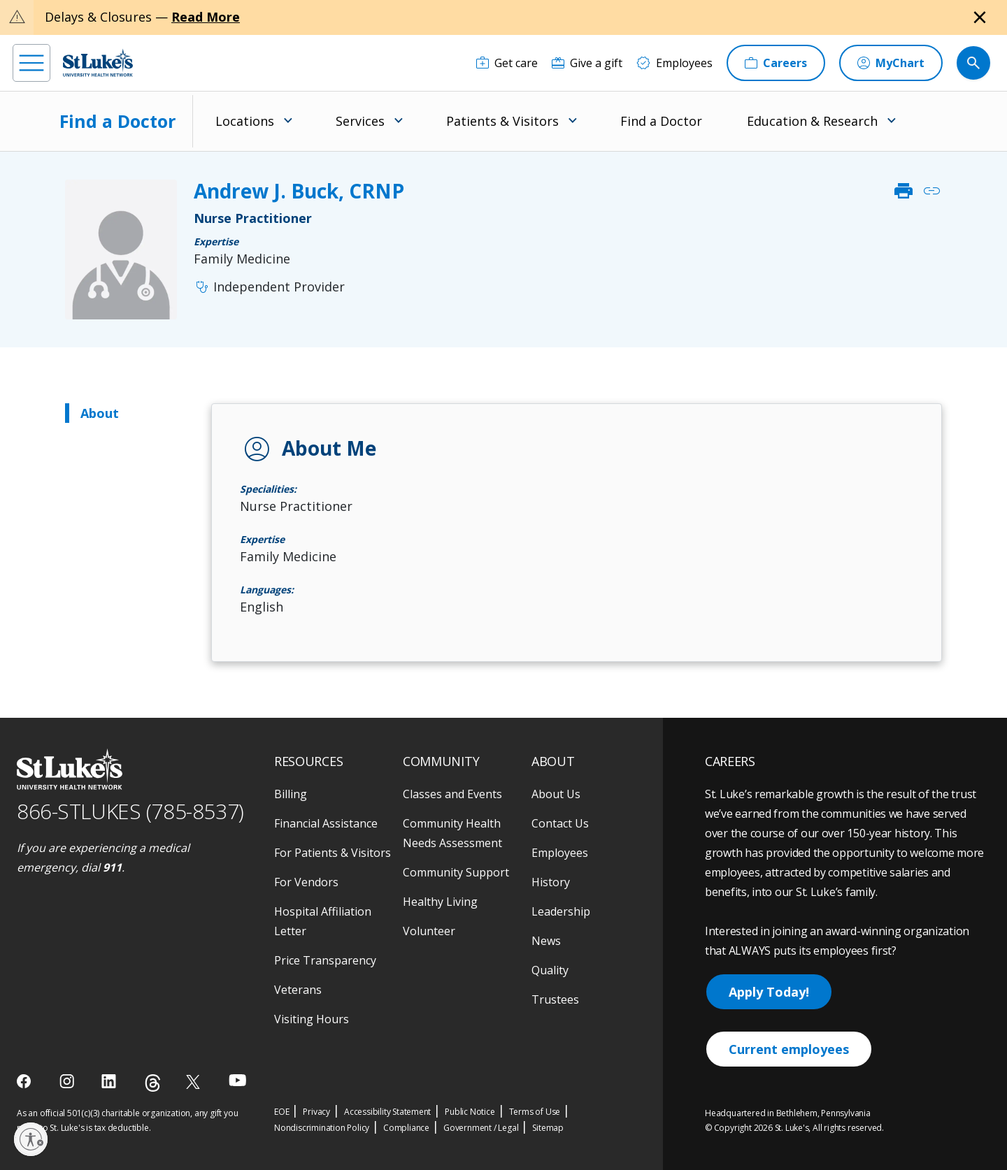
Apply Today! (769, 991)
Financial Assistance (326, 823)
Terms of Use (535, 1112)
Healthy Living (440, 901)
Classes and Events (452, 794)
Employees (559, 852)
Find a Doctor (117, 121)
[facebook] (25, 1081)
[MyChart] (891, 63)
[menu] (31, 63)
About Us (555, 794)
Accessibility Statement (387, 1112)
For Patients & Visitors (332, 852)
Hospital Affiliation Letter (322, 921)
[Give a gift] (587, 63)
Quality (550, 970)
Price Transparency (325, 960)
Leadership (560, 911)
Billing (290, 794)
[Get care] (507, 63)
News (546, 940)
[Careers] (776, 63)
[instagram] (68, 1081)
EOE (281, 1112)
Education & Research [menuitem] (812, 121)
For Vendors (306, 882)
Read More (205, 16)
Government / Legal (480, 1128)
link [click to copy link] (931, 191)
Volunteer (429, 931)
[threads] (153, 1083)
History (550, 882)
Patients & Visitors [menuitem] (502, 121)
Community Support (456, 872)
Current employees (789, 1049)
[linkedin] (110, 1081)
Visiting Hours (311, 1019)
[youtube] (237, 1080)
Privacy (316, 1112)
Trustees (555, 999)
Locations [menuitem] (244, 121)
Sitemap (548, 1128)
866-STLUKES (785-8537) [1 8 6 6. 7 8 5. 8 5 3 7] (130, 811)
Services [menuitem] (360, 121)
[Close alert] (980, 17)
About (99, 413)
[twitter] (194, 1081)
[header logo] (98, 62)
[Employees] (674, 63)
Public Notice (469, 1112)
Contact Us (560, 823)
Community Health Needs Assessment (452, 833)
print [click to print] (903, 191)
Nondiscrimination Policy (321, 1128)
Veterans (298, 989)
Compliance (406, 1128)
